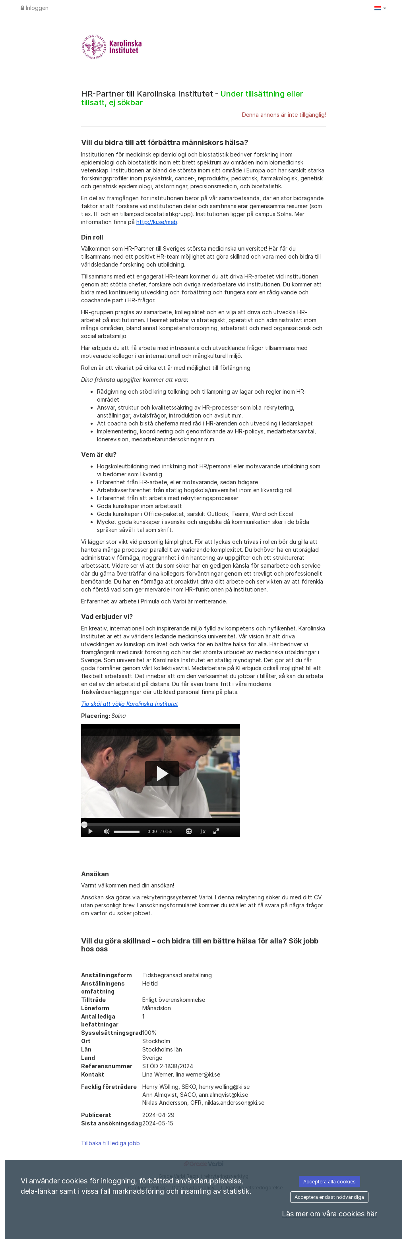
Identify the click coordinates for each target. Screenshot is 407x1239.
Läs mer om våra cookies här (329, 1214)
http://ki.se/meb (156, 221)
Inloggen (34, 7)
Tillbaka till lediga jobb (110, 1143)
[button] (380, 8)
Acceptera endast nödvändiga (329, 1197)
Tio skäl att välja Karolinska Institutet (129, 703)
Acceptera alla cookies (329, 1182)
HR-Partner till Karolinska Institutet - (192, 98)
